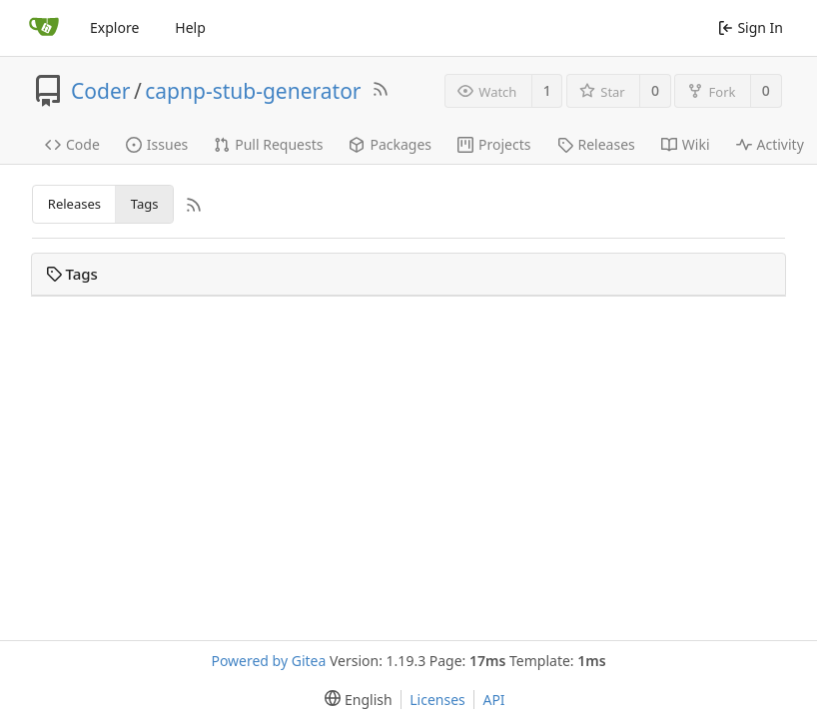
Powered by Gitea (268, 660)
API (493, 699)
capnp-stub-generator (253, 91)
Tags (145, 204)
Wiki (685, 144)
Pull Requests (268, 144)
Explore (114, 27)
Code (72, 144)
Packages (390, 144)
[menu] (354, 699)
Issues (157, 144)
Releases (596, 144)
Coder (100, 91)
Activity (770, 144)
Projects (493, 144)
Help (190, 27)
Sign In (750, 27)
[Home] (44, 28)
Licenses (437, 699)
